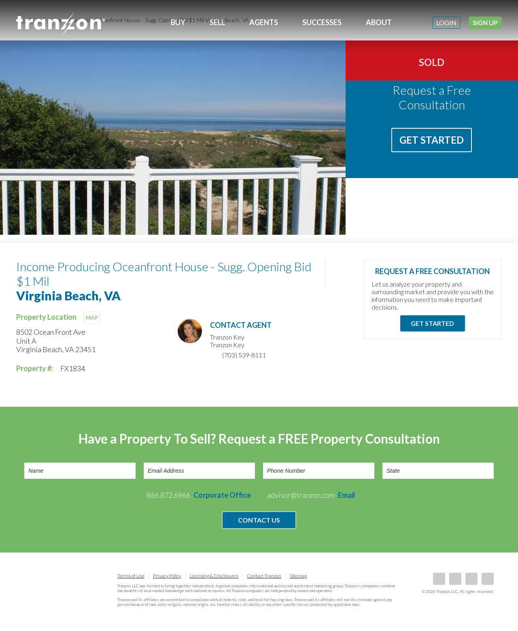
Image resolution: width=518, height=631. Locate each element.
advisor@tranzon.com (311, 495)
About (379, 22)
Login (446, 22)
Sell (217, 22)
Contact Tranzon (264, 576)
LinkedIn (455, 579)
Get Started (431, 140)
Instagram (488, 579)
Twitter (471, 579)
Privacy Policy (167, 576)
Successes (322, 22)
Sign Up (485, 22)
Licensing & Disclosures (214, 576)
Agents (263, 22)
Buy (178, 22)
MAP (92, 317)
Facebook (439, 579)
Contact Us (259, 520)
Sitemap (298, 576)
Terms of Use (130, 576)
